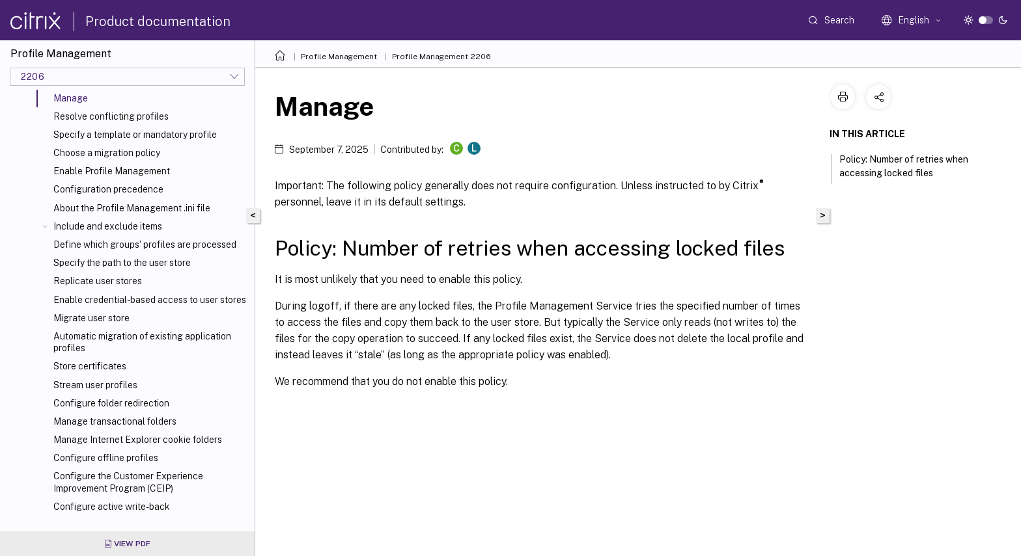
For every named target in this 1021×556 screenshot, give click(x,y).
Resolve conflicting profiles (111, 116)
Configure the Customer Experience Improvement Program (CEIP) (128, 482)
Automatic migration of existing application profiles (142, 342)
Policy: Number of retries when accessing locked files (903, 166)
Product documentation (158, 21)
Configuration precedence (108, 189)
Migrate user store (91, 318)
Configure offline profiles (105, 458)
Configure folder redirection (111, 403)
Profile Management (339, 56)
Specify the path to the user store (122, 263)
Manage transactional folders (114, 421)
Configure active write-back (111, 506)
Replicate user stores (97, 281)
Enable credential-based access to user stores (149, 300)
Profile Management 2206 (441, 56)
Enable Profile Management (111, 171)
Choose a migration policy (106, 153)
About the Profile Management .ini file (131, 208)
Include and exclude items (107, 226)
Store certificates (89, 366)
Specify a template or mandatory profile (135, 134)
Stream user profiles (95, 385)
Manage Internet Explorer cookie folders (137, 439)
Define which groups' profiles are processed (144, 244)
